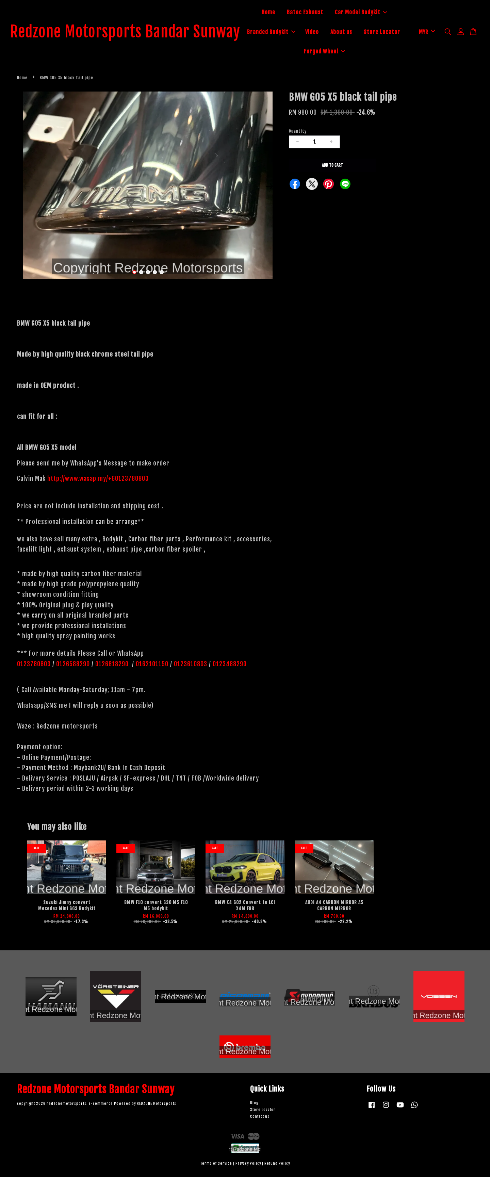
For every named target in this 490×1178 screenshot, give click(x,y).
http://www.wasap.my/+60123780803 (98, 479)
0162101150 (151, 665)
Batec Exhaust (312, 13)
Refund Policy (277, 1164)
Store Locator (305, 51)
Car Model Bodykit (368, 13)
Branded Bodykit (302, 32)
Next (269, 187)
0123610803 (190, 665)
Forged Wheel (355, 51)
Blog (254, 1104)
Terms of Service (216, 1164)
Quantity (298, 132)
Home (276, 13)
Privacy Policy (248, 1164)
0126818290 (112, 665)
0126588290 (73, 665)
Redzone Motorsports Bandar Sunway (132, 33)
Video (343, 32)
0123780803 (34, 665)
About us (372, 32)
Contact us (260, 1117)
